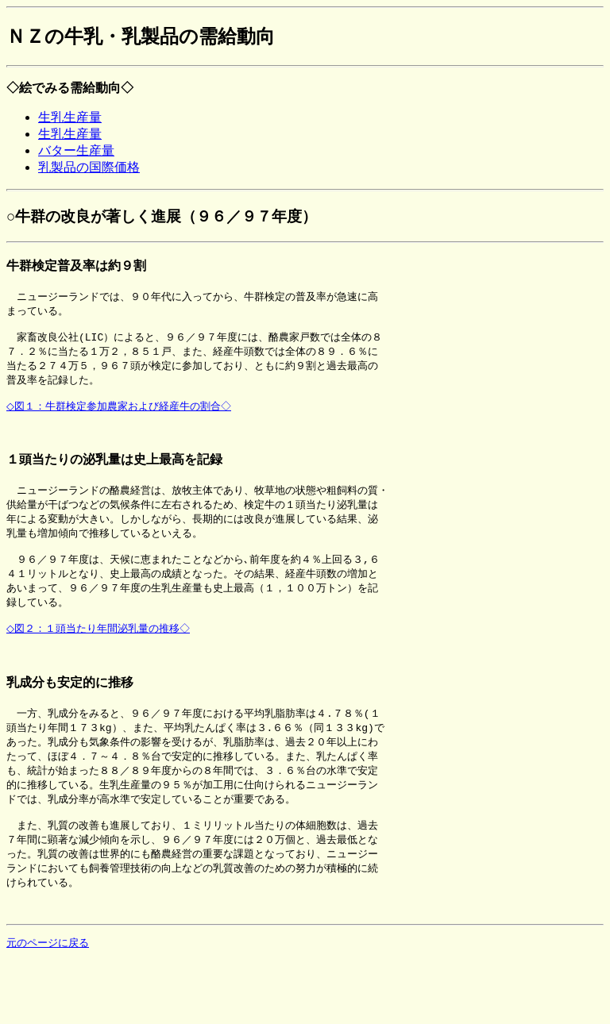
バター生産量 (76, 150)
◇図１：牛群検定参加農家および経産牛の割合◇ (121, 416)
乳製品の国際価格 (89, 167)
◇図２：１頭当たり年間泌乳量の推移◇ (101, 655)
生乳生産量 (70, 117)
